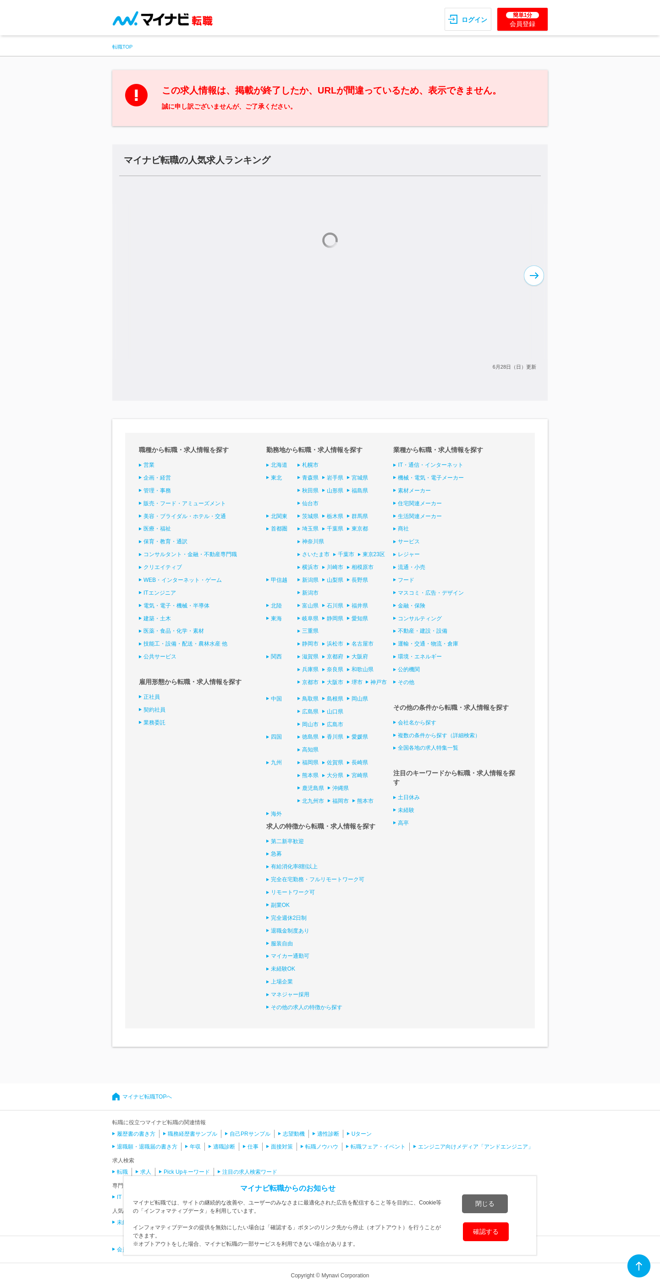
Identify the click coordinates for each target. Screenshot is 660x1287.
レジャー (409, 554)
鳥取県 (310, 699)
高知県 (310, 749)
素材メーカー (414, 490)
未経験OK (283, 969)
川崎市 (335, 567)
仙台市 (310, 503)
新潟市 (310, 593)
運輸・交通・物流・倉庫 (428, 644)
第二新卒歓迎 (287, 841)
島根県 (335, 699)
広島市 (335, 724)
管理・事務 (157, 490)
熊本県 (310, 775)
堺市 (357, 682)
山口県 (335, 711)
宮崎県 (360, 775)
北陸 (276, 605)
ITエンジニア (159, 593)
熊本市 (365, 801)
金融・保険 (411, 605)
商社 (403, 528)
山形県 (335, 490)
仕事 (253, 1146)
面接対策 (282, 1146)
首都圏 (279, 528)
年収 (195, 1146)
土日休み (409, 797)
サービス (409, 541)
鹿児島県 (313, 788)
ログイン (474, 19)
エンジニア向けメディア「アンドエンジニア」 (476, 1146)
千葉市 (346, 554)
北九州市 (313, 801)
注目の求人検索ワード (249, 1172)
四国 (276, 737)
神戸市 (378, 682)
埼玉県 (310, 528)
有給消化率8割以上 (294, 866)
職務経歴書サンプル (192, 1134)
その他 (406, 682)
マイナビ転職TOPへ (147, 1097)
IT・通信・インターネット (430, 465)
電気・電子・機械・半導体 (176, 605)
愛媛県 (360, 737)
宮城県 (360, 478)
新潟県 (310, 580)
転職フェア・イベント (378, 1146)
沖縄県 (340, 788)
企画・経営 (157, 478)
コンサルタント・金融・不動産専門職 (190, 554)
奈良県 (335, 669)
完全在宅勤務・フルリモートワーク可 (317, 879)
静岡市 (310, 644)
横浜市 (310, 567)
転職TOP (122, 47)
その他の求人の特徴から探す (306, 1007)
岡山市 (310, 724)
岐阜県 (310, 618)
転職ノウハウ (321, 1146)
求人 (145, 1172)
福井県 (360, 605)
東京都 (360, 528)
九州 (276, 762)
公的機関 (409, 669)
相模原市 (363, 567)
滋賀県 (310, 656)
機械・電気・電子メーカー (431, 478)
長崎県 (360, 762)
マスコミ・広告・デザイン (431, 593)
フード (406, 580)
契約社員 (154, 710)
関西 (276, 656)
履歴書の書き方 (136, 1134)
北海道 (279, 465)
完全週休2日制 (289, 918)
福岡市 (340, 801)
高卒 (403, 823)
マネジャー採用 (290, 994)
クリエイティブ (162, 567)
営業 (148, 465)
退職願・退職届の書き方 (147, 1146)
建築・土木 (157, 618)
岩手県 (335, 478)
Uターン (362, 1134)
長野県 (360, 580)
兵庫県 (310, 669)
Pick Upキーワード (187, 1172)
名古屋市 (363, 644)
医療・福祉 (157, 528)
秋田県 (310, 490)
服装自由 (282, 943)
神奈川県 (313, 541)
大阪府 (360, 656)
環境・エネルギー (420, 656)
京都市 (310, 682)
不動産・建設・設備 (422, 631)
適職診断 (224, 1146)
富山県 (310, 605)
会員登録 (522, 20)
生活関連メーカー (420, 516)
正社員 (151, 697)
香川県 (335, 737)
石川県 (335, 605)
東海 (276, 618)
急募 (276, 854)
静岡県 (335, 618)
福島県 (360, 490)
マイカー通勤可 (290, 956)
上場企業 (282, 981)
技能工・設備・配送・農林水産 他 (185, 644)
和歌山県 (363, 669)
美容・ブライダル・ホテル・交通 (184, 516)
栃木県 (335, 516)
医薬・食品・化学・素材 (173, 631)
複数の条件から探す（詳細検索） (439, 735)
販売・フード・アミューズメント (184, 503)
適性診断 (328, 1134)
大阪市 (335, 682)
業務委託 (154, 722)
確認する (486, 1231)
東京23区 (374, 554)
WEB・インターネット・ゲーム (182, 580)
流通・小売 (411, 567)
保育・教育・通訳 (165, 541)
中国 (276, 699)
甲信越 (279, 580)
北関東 (279, 516)
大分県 (335, 775)
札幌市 (310, 465)
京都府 (335, 656)
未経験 (406, 810)
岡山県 (360, 699)
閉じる (485, 1203)
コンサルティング (420, 618)
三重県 (310, 631)
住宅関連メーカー (420, 503)
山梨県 (335, 580)
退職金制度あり (290, 931)
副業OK (280, 905)
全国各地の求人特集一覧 (428, 748)
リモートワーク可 (293, 892)
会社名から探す (417, 722)
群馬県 (360, 516)
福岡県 (310, 762)
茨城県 (310, 516)
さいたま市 (316, 554)
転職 (122, 1172)
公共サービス (159, 656)
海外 (276, 814)
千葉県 (335, 528)
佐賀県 (335, 762)
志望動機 (294, 1134)
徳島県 (310, 737)
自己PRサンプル (250, 1134)
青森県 (310, 478)
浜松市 (335, 644)
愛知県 (360, 618)
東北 (276, 478)
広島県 (310, 711)
